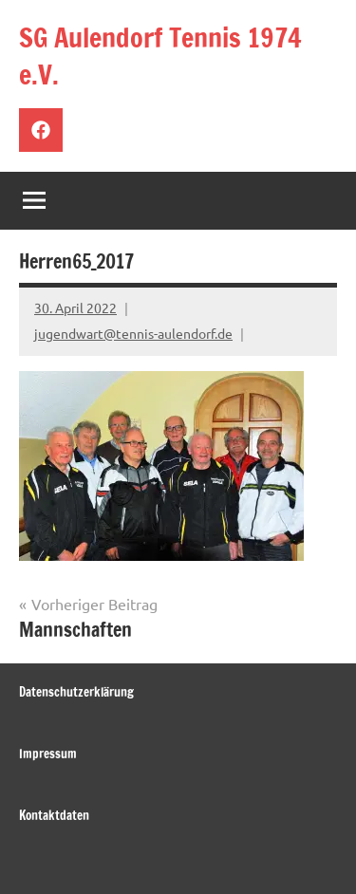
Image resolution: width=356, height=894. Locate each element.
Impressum (48, 753)
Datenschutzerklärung (76, 691)
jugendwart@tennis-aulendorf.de (133, 333)
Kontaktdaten (54, 815)
